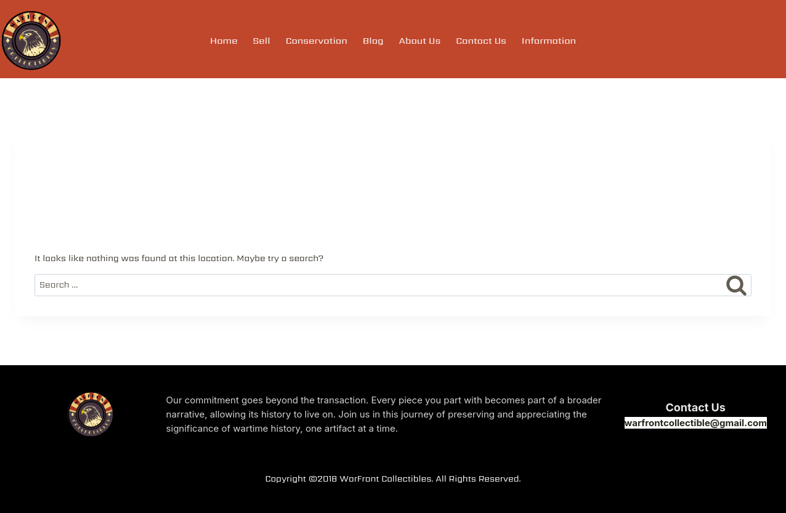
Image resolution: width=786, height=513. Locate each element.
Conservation (316, 40)
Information (549, 40)
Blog (373, 40)
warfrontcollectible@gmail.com (696, 423)
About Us (420, 40)
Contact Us (481, 40)
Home (224, 40)
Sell (261, 40)
